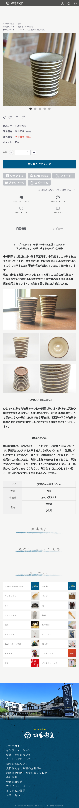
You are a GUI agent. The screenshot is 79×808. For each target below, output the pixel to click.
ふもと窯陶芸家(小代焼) (35, 29)
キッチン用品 (8, 23)
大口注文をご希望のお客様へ (24, 768)
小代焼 (30, 26)
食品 (7, 624)
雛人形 (45, 643)
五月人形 (9, 653)
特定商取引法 (14, 781)
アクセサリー (10, 634)
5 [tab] (49, 109)
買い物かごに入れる (39, 164)
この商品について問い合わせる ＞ (57, 190)
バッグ (45, 595)
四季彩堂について (17, 763)
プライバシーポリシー (20, 786)
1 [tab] (30, 109)
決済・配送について (18, 754)
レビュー (58, 228)
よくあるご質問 (15, 790)
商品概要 (21, 228)
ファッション (10, 615)
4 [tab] (44, 109)
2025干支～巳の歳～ (14, 643)
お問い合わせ (14, 795)
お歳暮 (45, 586)
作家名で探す (8, 29)
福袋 (7, 663)
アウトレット (48, 653)
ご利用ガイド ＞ (58, 210)
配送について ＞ (21, 210)
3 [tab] (39, 109)
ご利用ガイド (14, 745)
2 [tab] (34, 109)
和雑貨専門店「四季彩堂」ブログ (26, 772)
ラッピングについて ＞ (21, 199)
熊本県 (20, 26)
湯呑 (20, 23)
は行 (20, 29)
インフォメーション (18, 750)
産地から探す (8, 26)
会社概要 (11, 777)
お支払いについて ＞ (57, 199)
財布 (7, 605)
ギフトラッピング (50, 663)
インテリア (47, 634)
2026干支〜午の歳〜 (14, 586)
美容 (44, 615)
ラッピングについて (18, 759)
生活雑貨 (46, 624)
